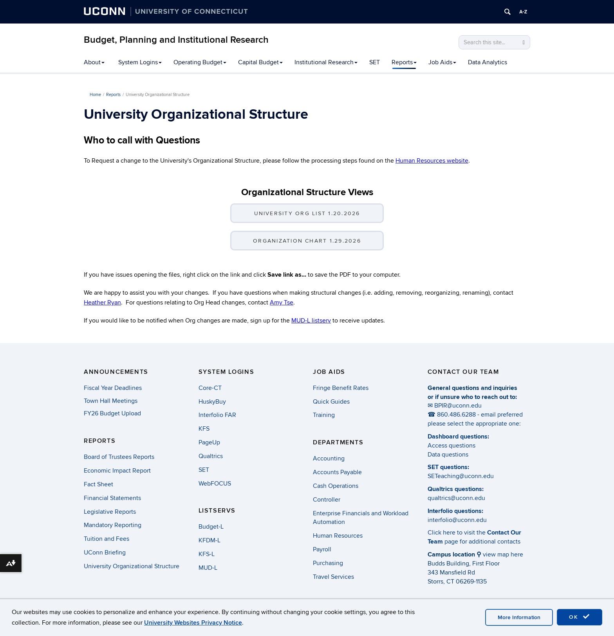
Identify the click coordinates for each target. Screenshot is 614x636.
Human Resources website (431, 161)
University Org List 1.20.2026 (307, 213)
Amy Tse (281, 302)
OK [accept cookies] (579, 616)
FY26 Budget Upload (112, 413)
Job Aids (442, 62)
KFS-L (207, 554)
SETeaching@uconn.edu (461, 476)
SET (374, 62)
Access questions (451, 445)
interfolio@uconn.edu (457, 520)
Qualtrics (211, 456)
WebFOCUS (215, 483)
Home (95, 94)
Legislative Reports (110, 512)
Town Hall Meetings (110, 401)
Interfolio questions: (455, 511)
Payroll (322, 549)
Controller (326, 500)
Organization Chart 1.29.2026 (307, 240)
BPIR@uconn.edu (458, 406)
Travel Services (333, 577)
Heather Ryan (102, 302)
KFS (204, 429)
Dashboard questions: (458, 436)
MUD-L (208, 568)
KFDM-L (209, 540)
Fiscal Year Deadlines (113, 388)
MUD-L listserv (311, 320)
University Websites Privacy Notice (193, 623)
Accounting (329, 458)
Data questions (448, 454)
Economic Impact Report (117, 471)
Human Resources (338, 536)
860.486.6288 (456, 415)
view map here (503, 554)
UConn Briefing (105, 552)
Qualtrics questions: (456, 489)
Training (324, 415)
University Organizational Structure (131, 566)
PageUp (209, 442)
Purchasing (328, 563)
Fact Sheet (98, 484)
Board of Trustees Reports (119, 457)
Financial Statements (112, 498)
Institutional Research (326, 62)
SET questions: (448, 467)
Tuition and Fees (106, 539)
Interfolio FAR (217, 415)
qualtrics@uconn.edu (456, 498)
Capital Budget (260, 62)
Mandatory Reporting (112, 525)
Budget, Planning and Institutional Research (176, 39)
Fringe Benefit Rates (340, 388)
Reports (404, 62)
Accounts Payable (337, 472)
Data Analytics (487, 62)
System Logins (140, 62)
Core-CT (210, 388)
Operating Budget (199, 62)
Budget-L (211, 527)
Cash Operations (335, 486)
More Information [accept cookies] (519, 617)
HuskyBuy (212, 402)
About (94, 62)
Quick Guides (331, 402)
